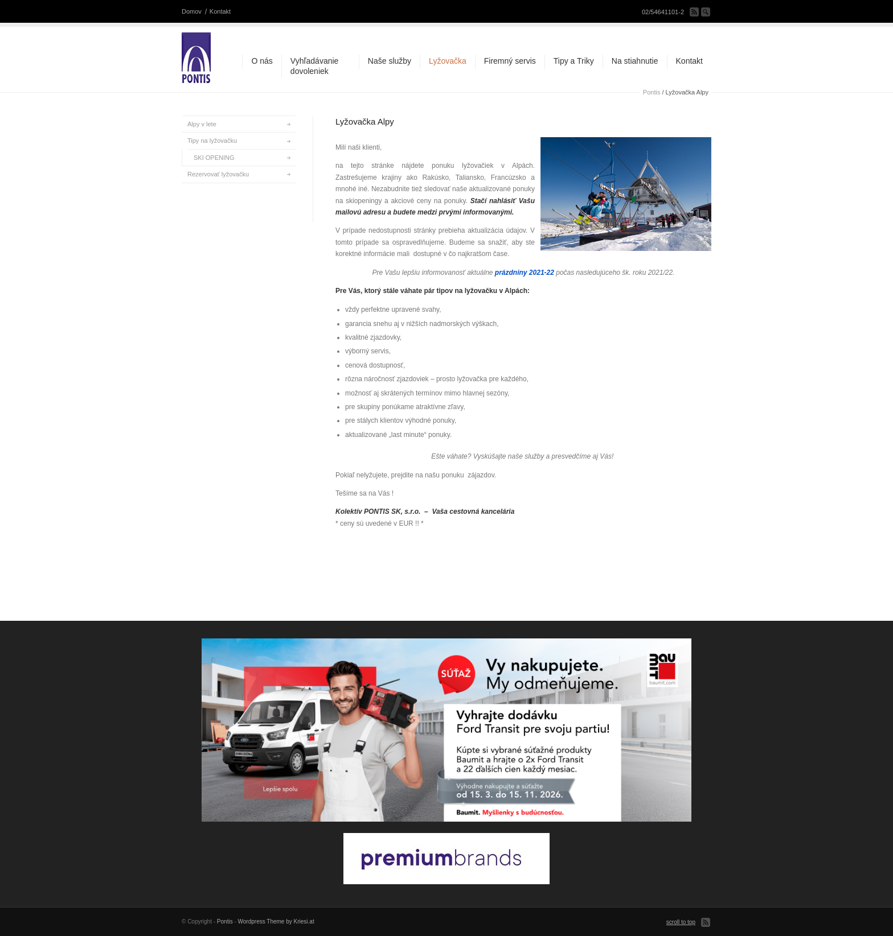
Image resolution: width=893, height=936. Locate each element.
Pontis (652, 92)
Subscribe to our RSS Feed (694, 12)
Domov (192, 11)
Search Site (705, 12)
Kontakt (220, 11)
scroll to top (680, 922)
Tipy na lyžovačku (212, 140)
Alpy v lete (201, 124)
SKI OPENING (214, 157)
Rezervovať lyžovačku (218, 174)
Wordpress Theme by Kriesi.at (276, 921)
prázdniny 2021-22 (524, 273)
